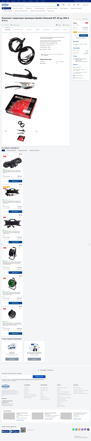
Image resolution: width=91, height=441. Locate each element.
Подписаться (39, 376)
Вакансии (43, 1)
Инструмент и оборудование (76, 8)
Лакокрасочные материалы (52, 8)
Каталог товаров (7, 15)
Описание (7, 29)
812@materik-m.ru (5, 402)
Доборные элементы (61, 406)
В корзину (83, 35)
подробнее (12, 359)
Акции (3, 1)
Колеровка (59, 389)
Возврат (24, 1)
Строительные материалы (18, 8)
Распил (58, 390)
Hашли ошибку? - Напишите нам (45, 370)
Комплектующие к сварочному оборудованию (37, 15)
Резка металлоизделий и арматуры (64, 397)
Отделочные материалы (39, 8)
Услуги (8, 1)
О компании (30, 1)
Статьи (42, 394)
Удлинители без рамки (11, 150)
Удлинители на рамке (23, 150)
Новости (25, 391)
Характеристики (18, 29)
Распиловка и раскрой (61, 399)
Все (3, 150)
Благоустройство (51, 10)
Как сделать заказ (44, 389)
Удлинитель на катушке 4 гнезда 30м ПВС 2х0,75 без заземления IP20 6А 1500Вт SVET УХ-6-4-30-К (12, 263)
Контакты (37, 1)
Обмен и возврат (44, 397)
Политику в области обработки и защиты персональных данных (30, 379)
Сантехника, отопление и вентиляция (37, 10)
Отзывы (37, 29)
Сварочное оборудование (25, 15)
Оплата (18, 1)
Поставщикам (26, 390)
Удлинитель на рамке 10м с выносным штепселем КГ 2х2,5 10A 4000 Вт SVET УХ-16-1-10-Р (11, 233)
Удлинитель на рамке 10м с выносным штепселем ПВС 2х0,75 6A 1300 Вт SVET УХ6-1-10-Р (12, 202)
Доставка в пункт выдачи (62, 387)
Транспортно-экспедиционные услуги (80, 393)
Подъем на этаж (60, 402)
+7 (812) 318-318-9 (77, 1)
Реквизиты (26, 393)
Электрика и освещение (7, 10)
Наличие (29, 29)
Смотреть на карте (20, 419)
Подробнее (45, 55)
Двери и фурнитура (64, 8)
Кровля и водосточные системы (21, 10)
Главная (3, 15)
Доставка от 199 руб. (77, 389)
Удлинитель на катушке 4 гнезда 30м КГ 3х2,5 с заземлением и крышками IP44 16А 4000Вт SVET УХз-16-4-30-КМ (12, 324)
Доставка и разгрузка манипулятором (80, 390)
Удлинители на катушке (34, 150)
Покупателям (44, 385)
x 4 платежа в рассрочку (82, 32)
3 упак (18, 25)
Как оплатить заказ (44, 390)
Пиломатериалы (29, 8)
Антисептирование (60, 405)
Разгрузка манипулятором (62, 400)
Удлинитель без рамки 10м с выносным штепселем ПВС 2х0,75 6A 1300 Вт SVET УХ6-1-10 (12, 171)
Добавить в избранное (45, 399)
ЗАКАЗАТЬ (34, 359)
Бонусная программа (45, 387)
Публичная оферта (27, 397)
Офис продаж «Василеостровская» (80, 413)
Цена (3, 205)
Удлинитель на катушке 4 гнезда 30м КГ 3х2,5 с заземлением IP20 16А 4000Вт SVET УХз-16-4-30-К (12, 294)
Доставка (13, 1)
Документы (46, 29)
